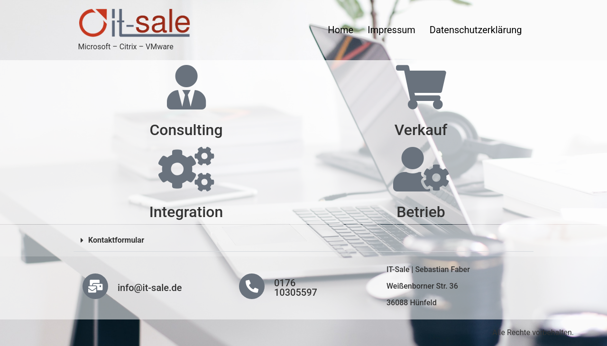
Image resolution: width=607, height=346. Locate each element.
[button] (303, 240)
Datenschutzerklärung (476, 30)
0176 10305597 (295, 287)
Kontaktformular (116, 240)
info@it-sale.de (150, 287)
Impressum (391, 30)
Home (340, 30)
